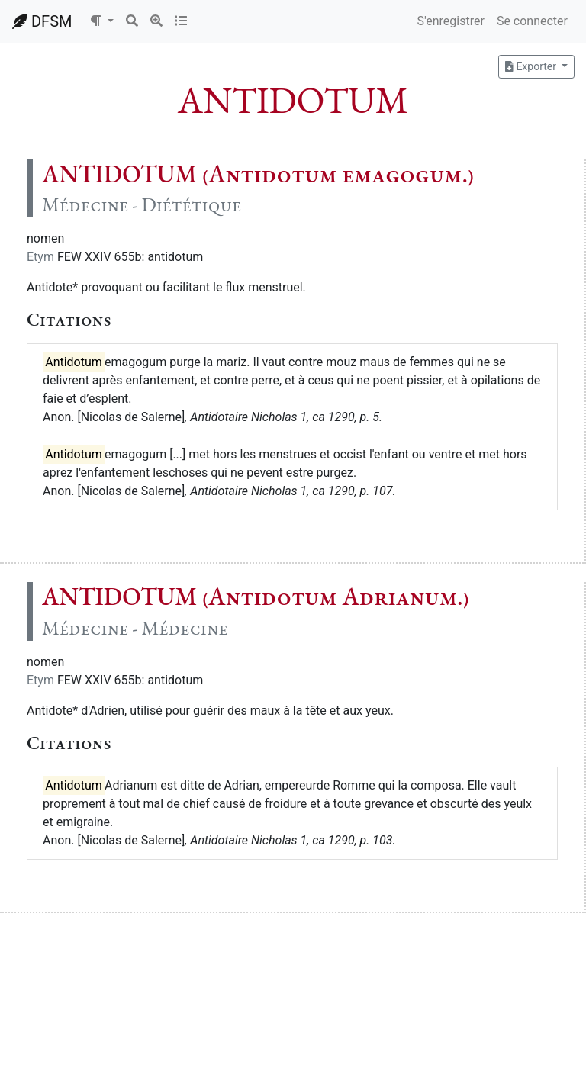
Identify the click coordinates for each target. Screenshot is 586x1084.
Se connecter (532, 21)
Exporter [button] (532, 66)
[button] (101, 21)
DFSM (42, 21)
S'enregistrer (450, 21)
